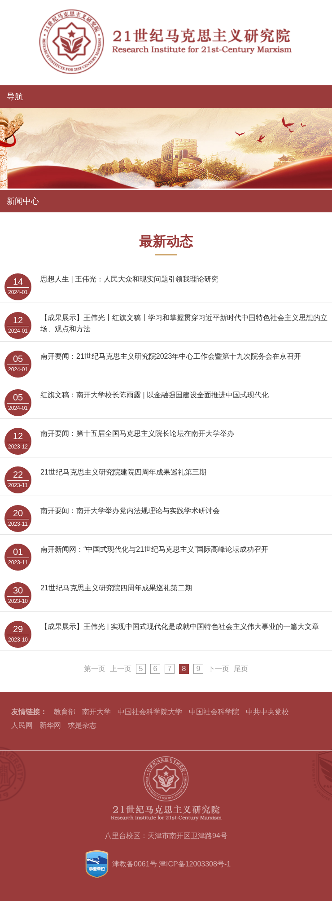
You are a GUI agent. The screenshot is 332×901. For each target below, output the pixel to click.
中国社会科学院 (214, 712)
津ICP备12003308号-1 (195, 864)
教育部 (64, 712)
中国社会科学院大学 (150, 712)
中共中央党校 (267, 712)
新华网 (50, 725)
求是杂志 (82, 725)
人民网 (22, 725)
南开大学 (96, 712)
